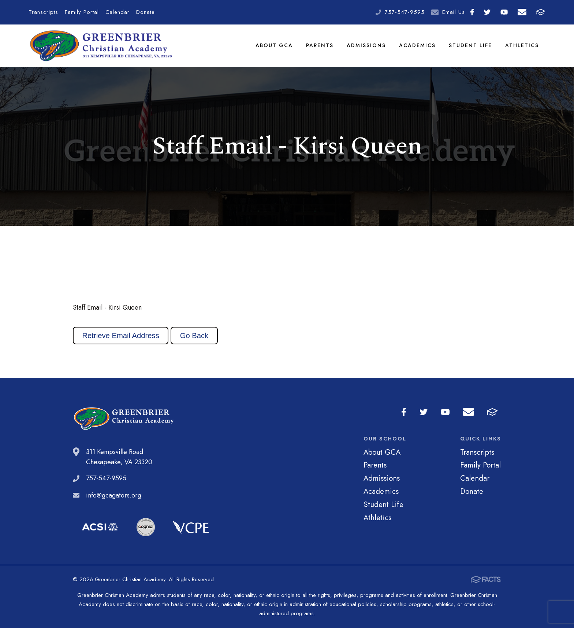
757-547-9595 (405, 12)
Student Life (470, 45)
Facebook (472, 12)
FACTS (540, 12)
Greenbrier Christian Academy (100, 45)
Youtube (504, 12)
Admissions (366, 45)
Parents (319, 45)
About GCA (274, 45)
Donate (145, 12)
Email (522, 12)
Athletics (522, 45)
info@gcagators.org (113, 495)
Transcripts (43, 12)
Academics (417, 45)
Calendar (117, 12)
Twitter (487, 12)
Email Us (453, 12)
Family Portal (82, 12)
